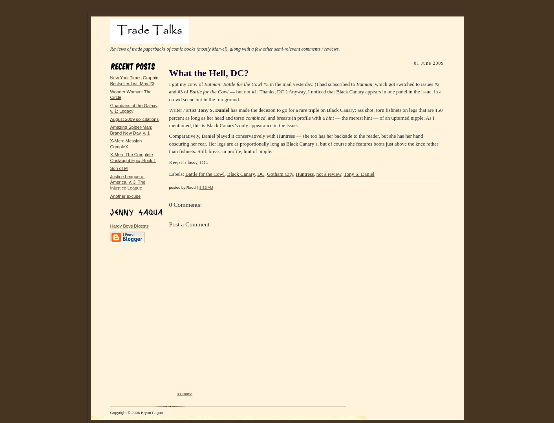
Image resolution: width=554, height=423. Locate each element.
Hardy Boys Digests (129, 226)
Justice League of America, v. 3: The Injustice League (128, 182)
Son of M (119, 168)
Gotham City (280, 174)
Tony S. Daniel (359, 174)
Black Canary (241, 174)
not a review (328, 174)
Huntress (305, 174)
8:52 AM (206, 187)
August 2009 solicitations (134, 119)
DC (260, 174)
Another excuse (125, 196)
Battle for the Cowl (205, 174)
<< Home (185, 394)
